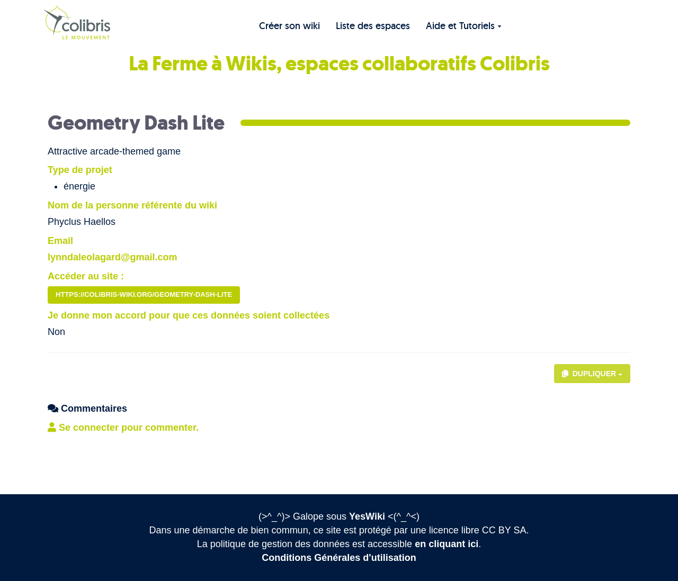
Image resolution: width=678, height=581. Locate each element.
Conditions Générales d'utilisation (339, 557)
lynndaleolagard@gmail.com (112, 257)
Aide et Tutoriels (464, 26)
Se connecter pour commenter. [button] (123, 427)
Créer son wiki (289, 26)
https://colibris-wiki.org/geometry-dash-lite (144, 294)
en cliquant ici (446, 544)
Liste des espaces (373, 26)
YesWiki (367, 516)
